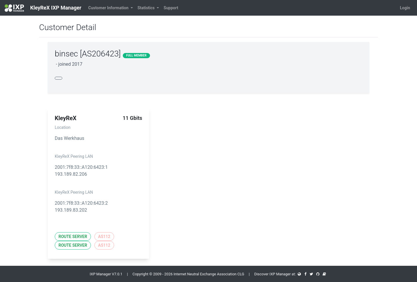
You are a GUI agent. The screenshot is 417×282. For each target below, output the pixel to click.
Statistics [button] (147, 8)
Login (405, 8)
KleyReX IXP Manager (43, 8)
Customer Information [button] (108, 8)
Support (171, 8)
